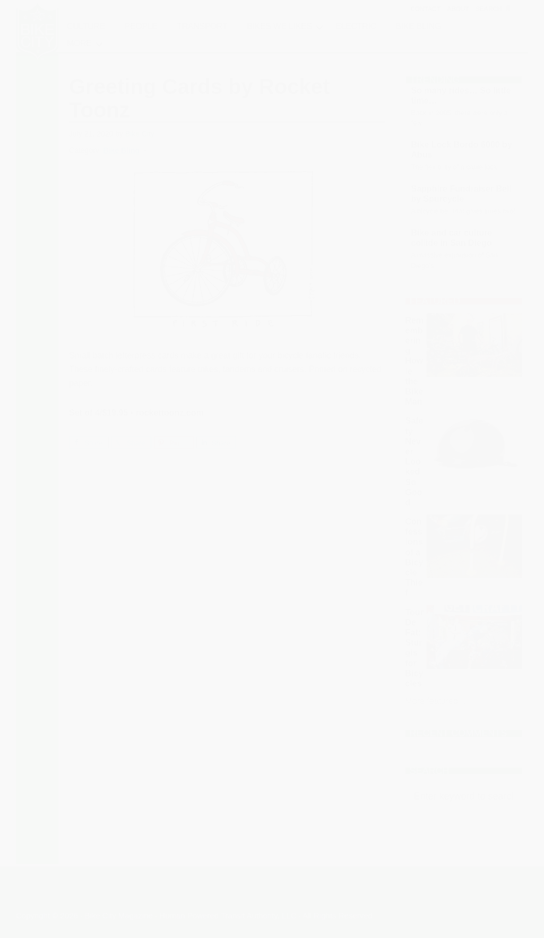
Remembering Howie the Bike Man (414, 361)
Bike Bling (121, 150)
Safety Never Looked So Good (414, 461)
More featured (432, 700)
